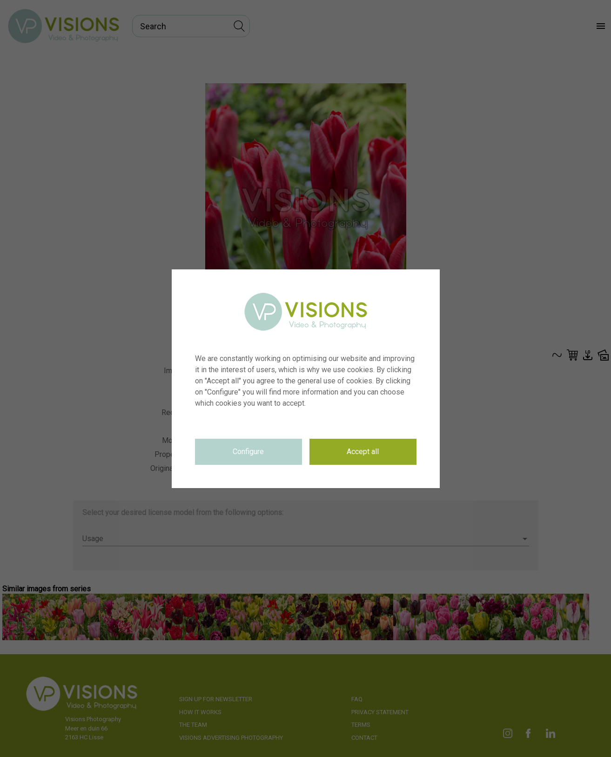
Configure (248, 451)
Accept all (363, 451)
